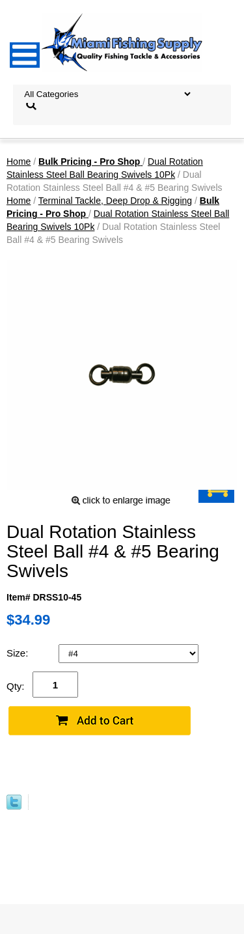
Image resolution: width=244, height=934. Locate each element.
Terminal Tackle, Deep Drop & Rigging (115, 200)
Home (19, 161)
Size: (19, 652)
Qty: (16, 686)
